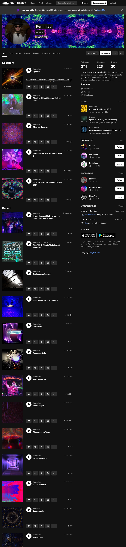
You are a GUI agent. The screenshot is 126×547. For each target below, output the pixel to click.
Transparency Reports (90, 246)
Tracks (27, 53)
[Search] (66, 3)
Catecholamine (89, 219)
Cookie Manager (112, 241)
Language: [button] (90, 252)
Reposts (56, 53)
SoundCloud (14, 3)
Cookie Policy (99, 241)
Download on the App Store (89, 235)
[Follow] (105, 53)
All (4, 53)
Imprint (84, 244)
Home (32, 3)
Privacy (89, 241)
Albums (36, 53)
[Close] (121, 10)
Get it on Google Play (106, 235)
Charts (115, 244)
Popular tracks (15, 53)
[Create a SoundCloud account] (99, 3)
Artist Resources (95, 244)
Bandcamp (87, 95)
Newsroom (107, 244)
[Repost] (35, 87)
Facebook (87, 88)
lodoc (85, 223)
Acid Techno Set (90, 210)
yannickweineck (89, 214)
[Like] (29, 87)
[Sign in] (84, 3)
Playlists (46, 53)
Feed (41, 3)
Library (49, 3)
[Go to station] (92, 53)
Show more (85, 84)
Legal (83, 241)
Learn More (102, 10)
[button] (121, 3)
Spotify (85, 91)
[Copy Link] (47, 87)
